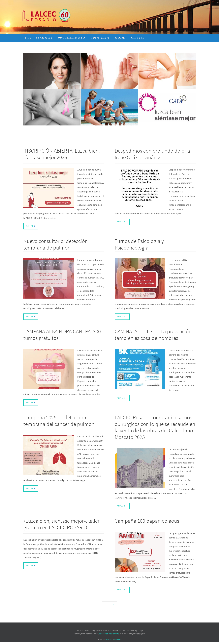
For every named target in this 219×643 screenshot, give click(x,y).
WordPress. (118, 640)
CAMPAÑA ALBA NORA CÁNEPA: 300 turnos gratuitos (62, 335)
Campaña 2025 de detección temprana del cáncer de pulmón (58, 421)
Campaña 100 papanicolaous (147, 521)
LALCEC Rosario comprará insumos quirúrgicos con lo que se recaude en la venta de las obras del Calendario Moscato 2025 (155, 427)
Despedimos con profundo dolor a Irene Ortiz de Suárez (152, 154)
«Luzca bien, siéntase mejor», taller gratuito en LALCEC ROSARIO (61, 524)
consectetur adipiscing (109, 634)
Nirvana (109, 640)
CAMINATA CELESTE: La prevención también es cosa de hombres (153, 335)
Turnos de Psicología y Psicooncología (139, 244)
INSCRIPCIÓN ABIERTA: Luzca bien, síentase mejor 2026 (61, 154)
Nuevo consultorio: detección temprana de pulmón (55, 244)
